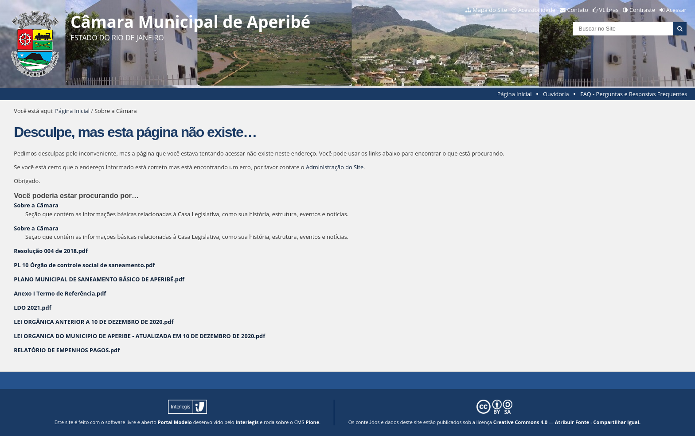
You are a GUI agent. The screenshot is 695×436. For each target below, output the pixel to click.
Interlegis (246, 422)
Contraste (642, 10)
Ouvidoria (556, 94)
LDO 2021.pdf (32, 307)
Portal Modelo (175, 422)
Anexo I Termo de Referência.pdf (60, 293)
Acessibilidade (536, 10)
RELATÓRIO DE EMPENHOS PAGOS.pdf (67, 350)
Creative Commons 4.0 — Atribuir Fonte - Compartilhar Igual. (567, 422)
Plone (312, 422)
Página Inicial (514, 94)
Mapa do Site (489, 10)
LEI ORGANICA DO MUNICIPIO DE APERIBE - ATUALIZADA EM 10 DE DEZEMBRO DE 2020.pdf (139, 336)
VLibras (609, 10)
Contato (578, 10)
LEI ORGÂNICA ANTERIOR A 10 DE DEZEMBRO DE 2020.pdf (93, 322)
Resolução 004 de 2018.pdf (51, 251)
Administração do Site (334, 167)
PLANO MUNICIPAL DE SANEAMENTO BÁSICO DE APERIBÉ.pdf (99, 279)
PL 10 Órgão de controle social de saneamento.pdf (84, 265)
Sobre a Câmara (36, 205)
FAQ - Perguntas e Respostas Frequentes (633, 94)
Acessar (676, 10)
